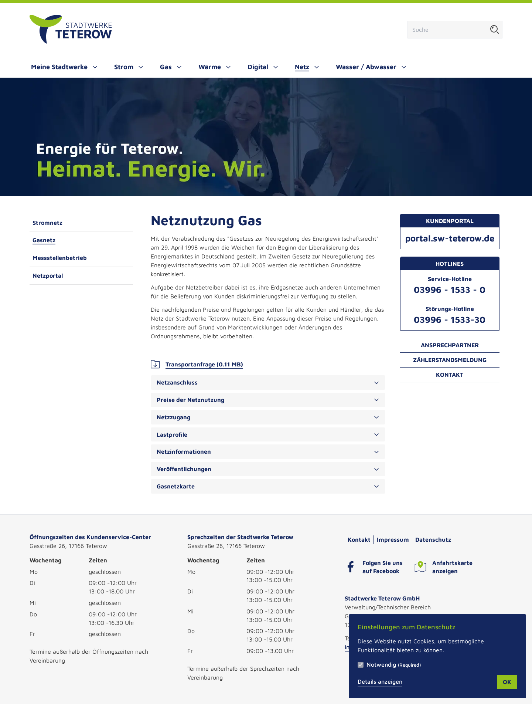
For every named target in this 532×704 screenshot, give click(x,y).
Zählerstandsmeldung (450, 359)
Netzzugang (268, 417)
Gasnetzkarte (268, 486)
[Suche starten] (494, 29)
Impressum (393, 539)
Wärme (209, 67)
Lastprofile (268, 434)
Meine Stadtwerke (59, 67)
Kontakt (449, 374)
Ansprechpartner (450, 345)
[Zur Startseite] (71, 29)
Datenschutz (433, 539)
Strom (123, 67)
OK (507, 681)
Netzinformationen (268, 451)
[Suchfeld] (447, 29)
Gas (166, 67)
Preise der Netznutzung (268, 399)
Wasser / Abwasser (366, 67)
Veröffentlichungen (268, 469)
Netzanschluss (268, 382)
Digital (258, 67)
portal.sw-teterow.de (449, 238)
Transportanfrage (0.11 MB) (197, 364)
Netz (302, 67)
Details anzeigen (380, 681)
